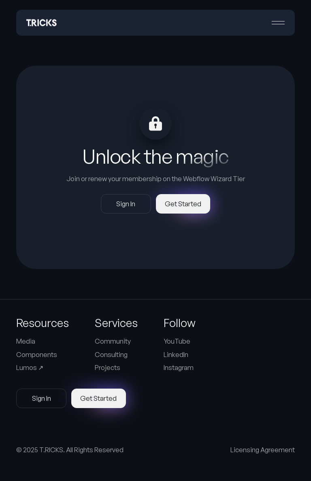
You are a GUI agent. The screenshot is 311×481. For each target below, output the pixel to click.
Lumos (29, 367)
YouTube (177, 341)
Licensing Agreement (262, 450)
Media (25, 341)
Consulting (111, 355)
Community (113, 341)
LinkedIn (176, 355)
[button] (278, 23)
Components (36, 355)
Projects (107, 367)
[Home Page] (41, 23)
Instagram (179, 367)
